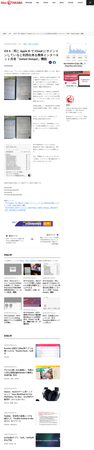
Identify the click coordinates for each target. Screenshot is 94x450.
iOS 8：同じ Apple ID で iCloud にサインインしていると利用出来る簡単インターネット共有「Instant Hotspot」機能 (49, 33)
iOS (10, 33)
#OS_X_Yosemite (33, 44)
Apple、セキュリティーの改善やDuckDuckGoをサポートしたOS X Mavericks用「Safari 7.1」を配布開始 (49, 239)
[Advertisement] (47, 18)
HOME (4, 33)
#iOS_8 (25, 44)
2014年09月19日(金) (10, 44)
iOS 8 (34, 77)
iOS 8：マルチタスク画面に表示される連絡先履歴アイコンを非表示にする (15, 239)
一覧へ (32, 239)
